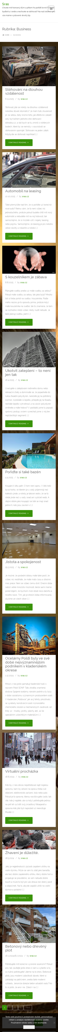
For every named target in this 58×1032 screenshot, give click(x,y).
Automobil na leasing (23, 191)
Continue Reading (19, 143)
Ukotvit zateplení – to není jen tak (28, 372)
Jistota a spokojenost (23, 562)
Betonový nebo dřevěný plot (25, 948)
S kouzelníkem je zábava (26, 277)
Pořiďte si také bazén (23, 472)
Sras (5, 4)
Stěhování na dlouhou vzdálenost (23, 91)
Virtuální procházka (21, 771)
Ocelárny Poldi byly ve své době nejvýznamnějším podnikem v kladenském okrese (27, 664)
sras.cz (24, 99)
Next (28, 1007)
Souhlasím (28, 1027)
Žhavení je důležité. (22, 853)
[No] (54, 1022)
